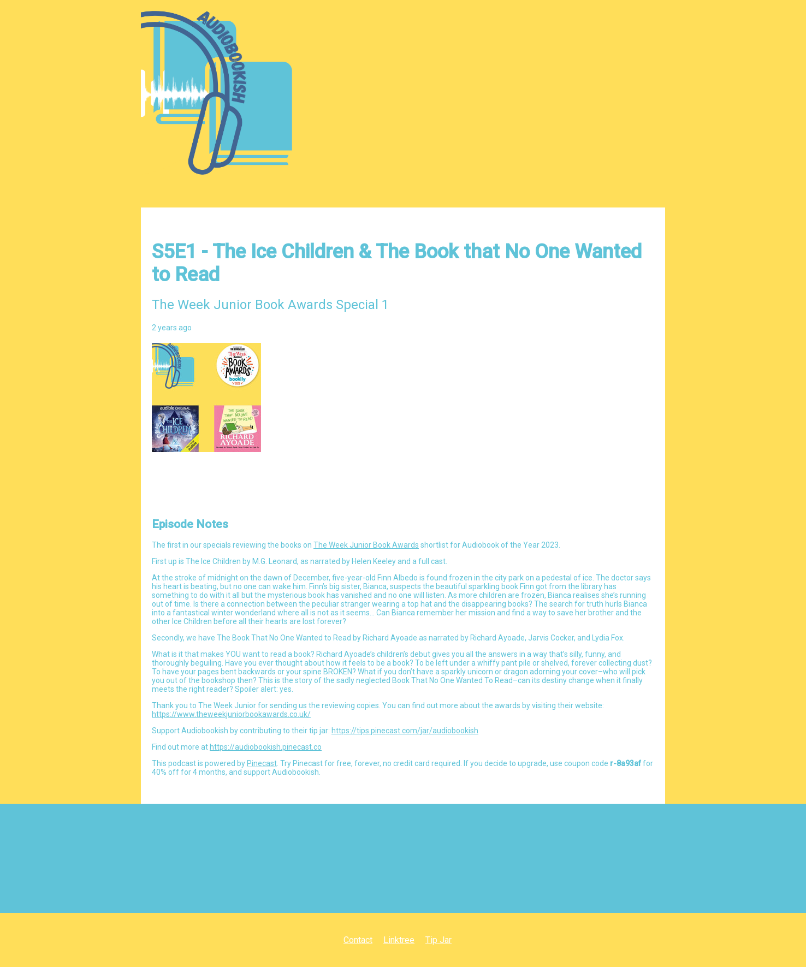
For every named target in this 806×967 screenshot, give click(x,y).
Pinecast (262, 763)
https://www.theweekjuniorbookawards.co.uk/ (231, 714)
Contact (357, 940)
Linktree (398, 940)
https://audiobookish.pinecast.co (266, 747)
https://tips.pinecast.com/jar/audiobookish (404, 730)
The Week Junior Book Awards (366, 545)
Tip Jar (438, 940)
